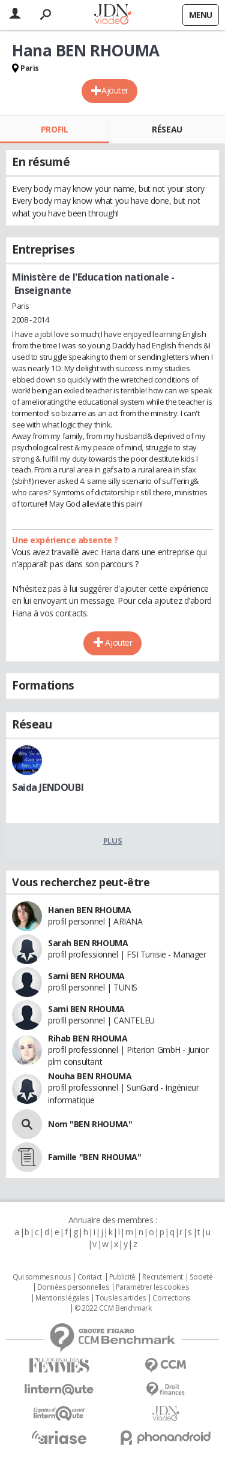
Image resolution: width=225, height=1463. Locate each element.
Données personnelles (73, 1287)
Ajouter (114, 90)
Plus (112, 840)
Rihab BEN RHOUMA (87, 1038)
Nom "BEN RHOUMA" (90, 1124)
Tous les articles (120, 1298)
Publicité (122, 1277)
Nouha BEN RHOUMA (89, 1076)
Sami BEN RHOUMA (86, 976)
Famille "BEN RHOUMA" (95, 1157)
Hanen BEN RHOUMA (89, 910)
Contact (89, 1277)
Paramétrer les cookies (152, 1287)
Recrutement (162, 1277)
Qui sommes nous (42, 1277)
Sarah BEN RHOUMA (88, 943)
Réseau (167, 129)
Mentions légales (61, 1298)
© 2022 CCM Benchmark (113, 1308)
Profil (54, 129)
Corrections (171, 1298)
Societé (201, 1277)
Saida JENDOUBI (47, 787)
